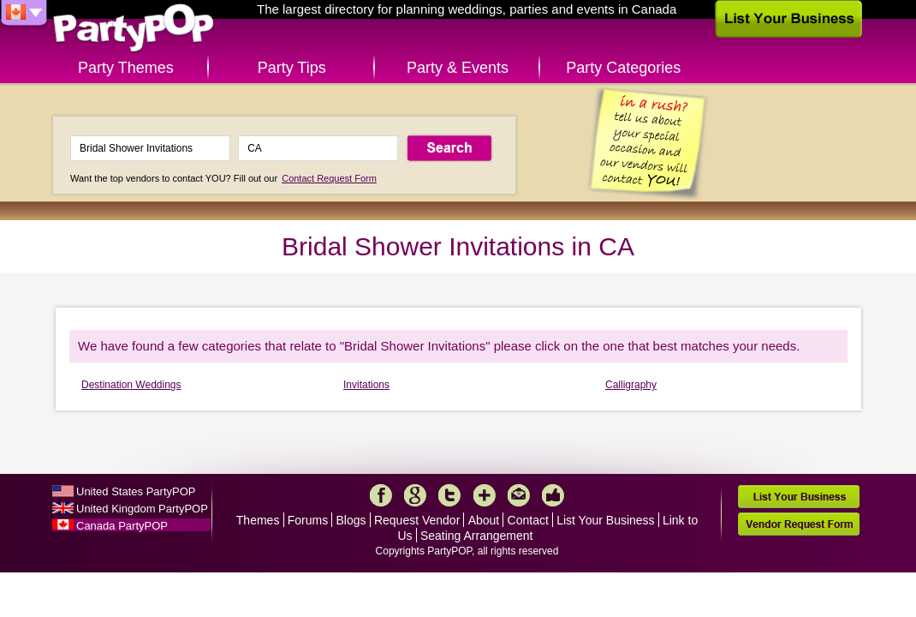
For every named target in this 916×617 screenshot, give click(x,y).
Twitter (449, 495)
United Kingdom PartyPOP (142, 508)
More (484, 495)
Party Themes (126, 67)
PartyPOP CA (133, 28)
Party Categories (623, 67)
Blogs (351, 520)
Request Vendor (417, 520)
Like (553, 495)
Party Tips (292, 67)
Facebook (381, 495)
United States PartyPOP (135, 491)
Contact (528, 520)
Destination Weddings (131, 385)
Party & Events (458, 67)
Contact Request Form (329, 178)
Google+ (415, 495)
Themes (258, 520)
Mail (519, 495)
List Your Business (605, 520)
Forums (308, 520)
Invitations (366, 385)
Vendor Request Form (798, 524)
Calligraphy (631, 385)
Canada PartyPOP (122, 525)
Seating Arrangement (476, 535)
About (484, 520)
